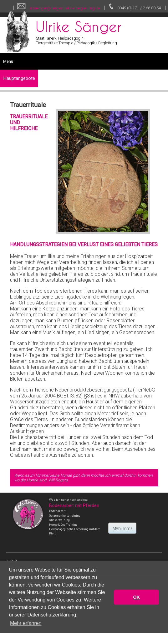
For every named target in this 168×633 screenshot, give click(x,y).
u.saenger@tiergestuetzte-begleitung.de (64, 8)
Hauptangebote (19, 78)
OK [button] (136, 597)
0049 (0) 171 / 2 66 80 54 (139, 8)
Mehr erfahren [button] (26, 623)
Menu (8, 61)
